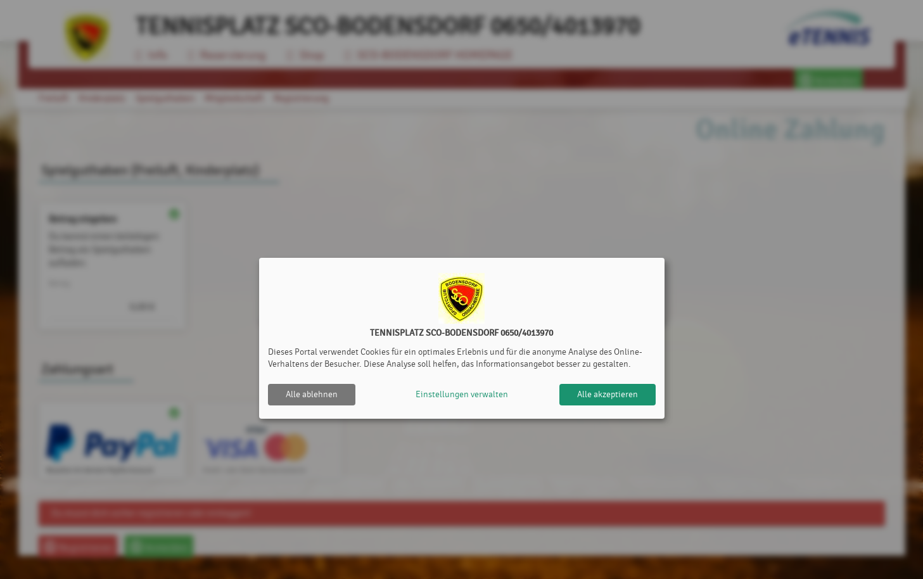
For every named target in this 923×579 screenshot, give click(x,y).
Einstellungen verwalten (462, 394)
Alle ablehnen (312, 394)
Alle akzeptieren (607, 394)
